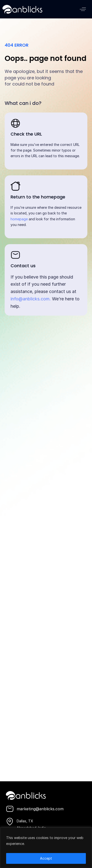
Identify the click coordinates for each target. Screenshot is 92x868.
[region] (46, 847)
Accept (46, 858)
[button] (83, 9)
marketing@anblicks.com (40, 808)
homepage (19, 219)
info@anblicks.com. (31, 298)
